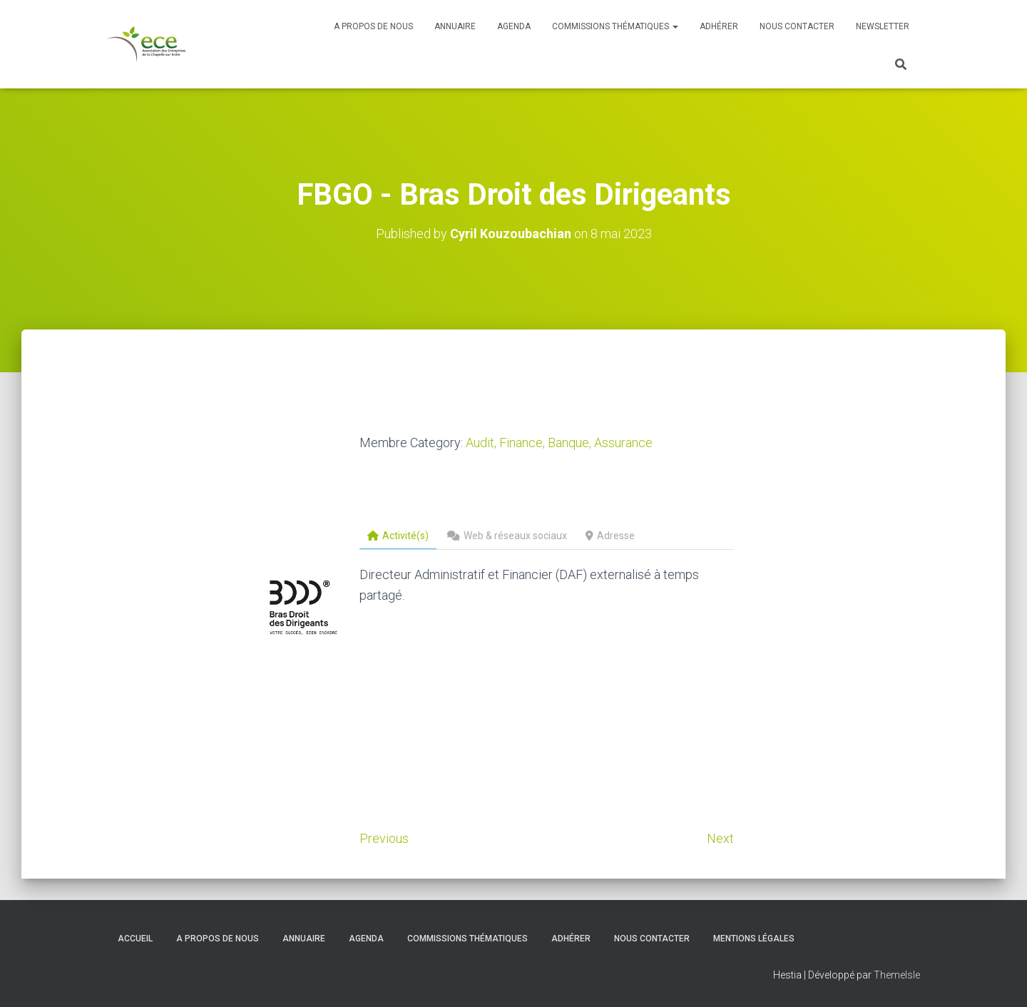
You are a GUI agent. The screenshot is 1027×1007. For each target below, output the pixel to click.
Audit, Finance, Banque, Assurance (559, 442)
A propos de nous (373, 26)
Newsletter (882, 26)
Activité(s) (398, 535)
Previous (384, 838)
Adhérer (719, 26)
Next (720, 838)
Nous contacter (797, 26)
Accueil (135, 939)
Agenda (514, 26)
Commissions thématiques (615, 26)
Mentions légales (753, 939)
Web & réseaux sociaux (507, 535)
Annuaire (455, 26)
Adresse (610, 535)
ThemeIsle (897, 975)
